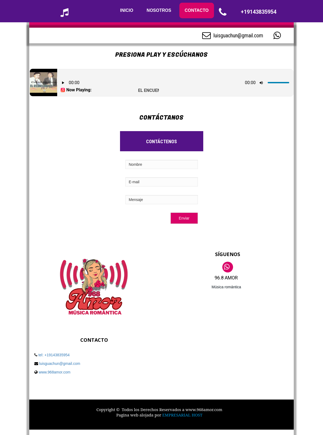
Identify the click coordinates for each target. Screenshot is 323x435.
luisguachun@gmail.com (238, 35)
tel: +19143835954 (54, 355)
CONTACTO (197, 10)
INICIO (126, 10)
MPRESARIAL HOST (183, 415)
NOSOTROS (159, 10)
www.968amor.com (54, 372)
